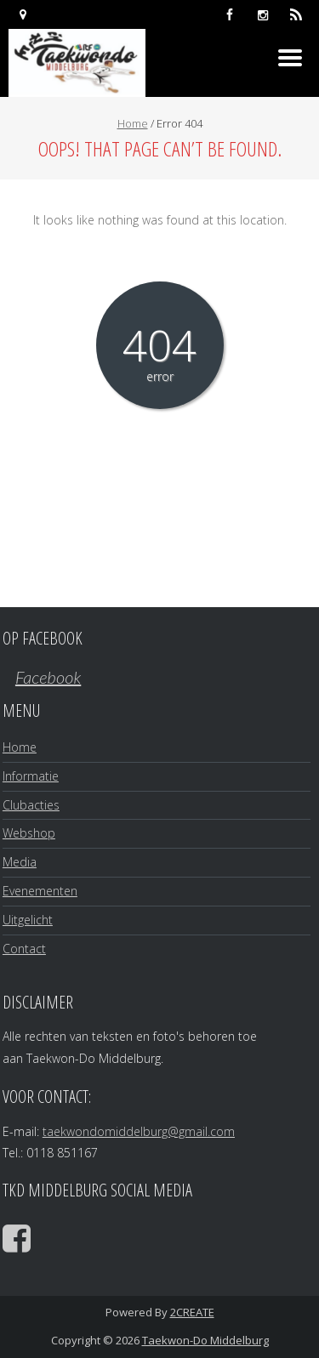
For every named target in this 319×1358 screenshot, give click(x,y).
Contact (24, 948)
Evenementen (40, 891)
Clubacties (31, 805)
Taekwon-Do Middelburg (205, 1340)
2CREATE (192, 1312)
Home (132, 123)
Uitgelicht (28, 920)
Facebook (48, 677)
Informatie (31, 776)
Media (20, 862)
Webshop (29, 833)
